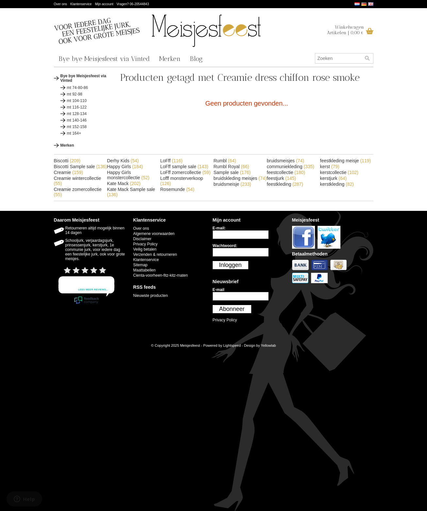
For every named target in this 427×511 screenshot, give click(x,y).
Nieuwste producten (150, 295)
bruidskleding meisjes (240, 178)
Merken (170, 59)
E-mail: (219, 228)
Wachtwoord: (225, 245)
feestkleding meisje (345, 160)
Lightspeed (232, 345)
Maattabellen (144, 270)
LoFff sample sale (184, 166)
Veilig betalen (144, 249)
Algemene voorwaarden (154, 233)
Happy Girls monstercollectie (128, 175)
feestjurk (281, 178)
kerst (329, 166)
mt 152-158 (77, 126)
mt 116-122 (77, 107)
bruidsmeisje (232, 184)
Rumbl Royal (231, 166)
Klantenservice (81, 4)
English (370, 4)
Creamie (68, 172)
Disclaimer (142, 239)
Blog (196, 59)
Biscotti (67, 160)
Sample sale (232, 172)
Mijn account (104, 4)
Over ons (60, 4)
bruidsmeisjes (285, 160)
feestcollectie (286, 172)
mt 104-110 (77, 100)
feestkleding (285, 184)
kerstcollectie (339, 172)
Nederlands (357, 4)
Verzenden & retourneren (155, 254)
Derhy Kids (123, 160)
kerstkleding (337, 184)
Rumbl (225, 160)
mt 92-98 (74, 94)
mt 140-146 (77, 120)
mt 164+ (74, 133)
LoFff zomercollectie (185, 172)
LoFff (171, 160)
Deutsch (364, 4)
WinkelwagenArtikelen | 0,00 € (345, 30)
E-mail (218, 289)
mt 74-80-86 (77, 87)
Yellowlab (268, 345)
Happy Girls (125, 166)
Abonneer (232, 309)
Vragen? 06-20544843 (133, 4)
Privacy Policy (145, 244)
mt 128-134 (77, 113)
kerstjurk (333, 178)
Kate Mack (124, 183)
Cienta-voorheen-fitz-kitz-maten (160, 275)
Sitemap (140, 265)
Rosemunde (177, 189)
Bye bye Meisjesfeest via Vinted (104, 59)
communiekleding (291, 166)
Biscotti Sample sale (80, 166)
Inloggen (230, 265)
